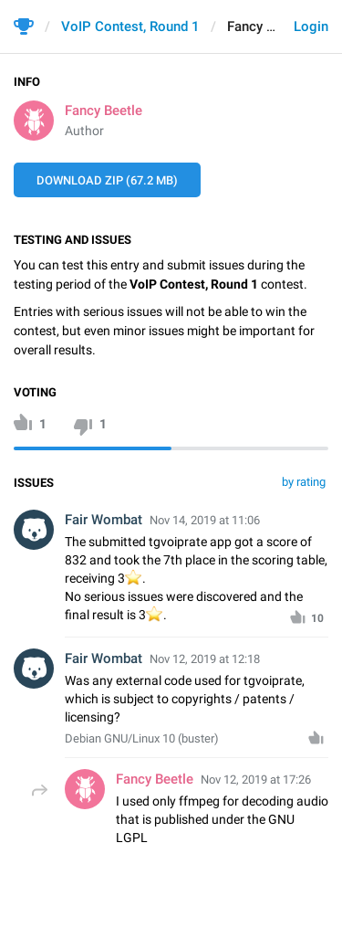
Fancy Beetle (103, 110)
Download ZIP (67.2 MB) (107, 180)
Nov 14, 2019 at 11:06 (205, 520)
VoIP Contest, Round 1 (130, 26)
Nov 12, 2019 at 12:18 (205, 659)
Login (311, 26)
